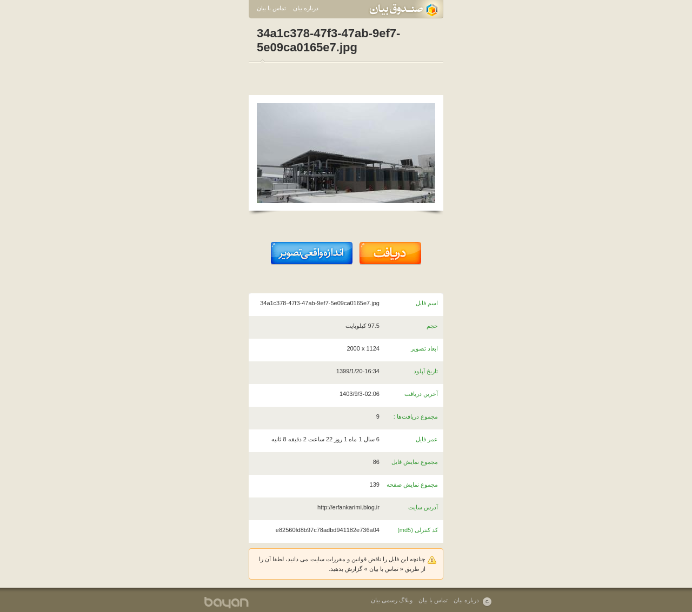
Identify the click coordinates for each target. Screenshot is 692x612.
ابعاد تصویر (424, 348)
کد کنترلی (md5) (417, 530)
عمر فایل (427, 439)
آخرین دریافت (421, 394)
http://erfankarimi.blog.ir (348, 507)
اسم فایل (427, 303)
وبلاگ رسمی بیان (391, 600)
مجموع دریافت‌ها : (416, 416)
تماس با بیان (271, 8)
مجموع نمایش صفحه (412, 484)
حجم (432, 325)
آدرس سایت (423, 507)
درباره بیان (305, 8)
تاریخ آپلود (426, 371)
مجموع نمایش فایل (414, 462)
